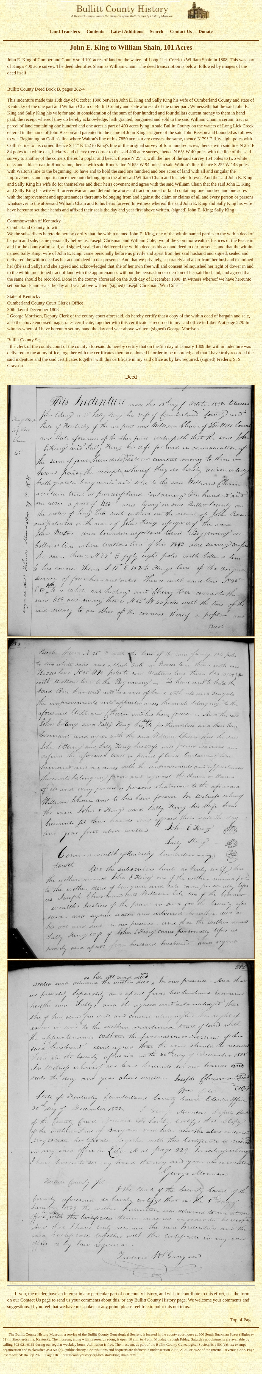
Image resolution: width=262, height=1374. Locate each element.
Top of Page (241, 1319)
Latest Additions (127, 31)
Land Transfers (64, 31)
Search (156, 31)
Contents (95, 31)
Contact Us (181, 31)
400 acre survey (39, 66)
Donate (206, 31)
